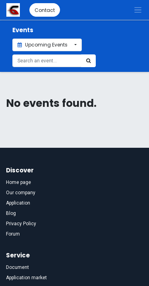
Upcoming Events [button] (43, 44)
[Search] (88, 60)
